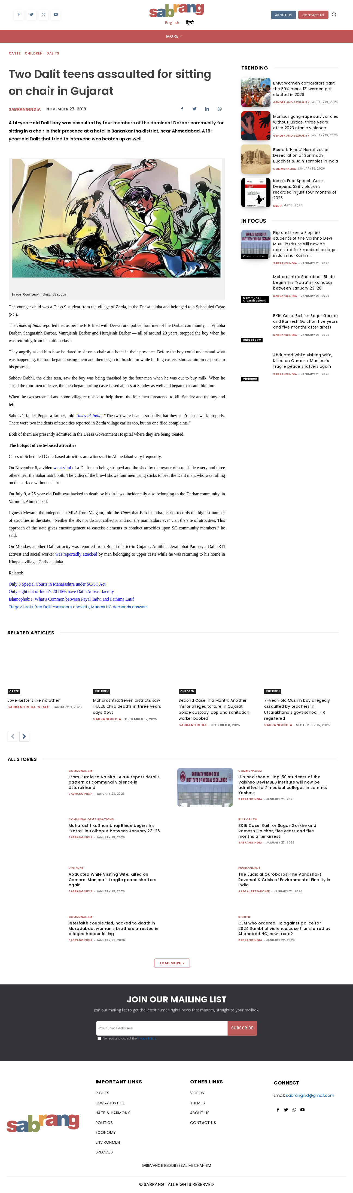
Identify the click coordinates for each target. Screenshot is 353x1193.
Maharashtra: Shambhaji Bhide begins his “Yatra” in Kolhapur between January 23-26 (304, 282)
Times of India (88, 415)
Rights (244, 917)
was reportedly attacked (76, 554)
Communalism (285, 169)
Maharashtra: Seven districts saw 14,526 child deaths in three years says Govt (127, 706)
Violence (250, 379)
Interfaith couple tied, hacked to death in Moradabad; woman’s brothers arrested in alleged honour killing (114, 928)
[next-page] (24, 737)
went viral (62, 467)
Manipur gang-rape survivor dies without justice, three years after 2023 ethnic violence (304, 122)
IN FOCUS (253, 221)
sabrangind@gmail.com (310, 1095)
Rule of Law (252, 340)
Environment (249, 868)
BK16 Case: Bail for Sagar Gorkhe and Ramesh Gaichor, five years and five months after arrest (305, 321)
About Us (283, 15)
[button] (334, 14)
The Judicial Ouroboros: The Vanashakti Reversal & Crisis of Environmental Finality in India (284, 880)
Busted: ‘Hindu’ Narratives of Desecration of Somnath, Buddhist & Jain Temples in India (306, 155)
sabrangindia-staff (28, 707)
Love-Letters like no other (34, 700)
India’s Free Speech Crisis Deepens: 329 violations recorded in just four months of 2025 (304, 188)
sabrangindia (285, 263)
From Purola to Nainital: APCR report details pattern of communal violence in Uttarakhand (114, 782)
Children (34, 53)
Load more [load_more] (172, 963)
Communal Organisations (254, 299)
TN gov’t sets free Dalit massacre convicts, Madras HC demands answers (78, 607)
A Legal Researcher (254, 891)
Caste (15, 53)
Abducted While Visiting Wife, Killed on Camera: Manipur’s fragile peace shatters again (303, 360)
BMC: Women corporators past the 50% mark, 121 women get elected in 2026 (302, 88)
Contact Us (313, 15)
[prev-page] (12, 737)
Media (278, 202)
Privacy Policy (146, 1039)
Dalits (53, 53)
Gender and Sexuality (291, 102)
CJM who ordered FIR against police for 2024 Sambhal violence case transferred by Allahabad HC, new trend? (284, 928)
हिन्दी (190, 22)
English (172, 22)
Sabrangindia (25, 109)
